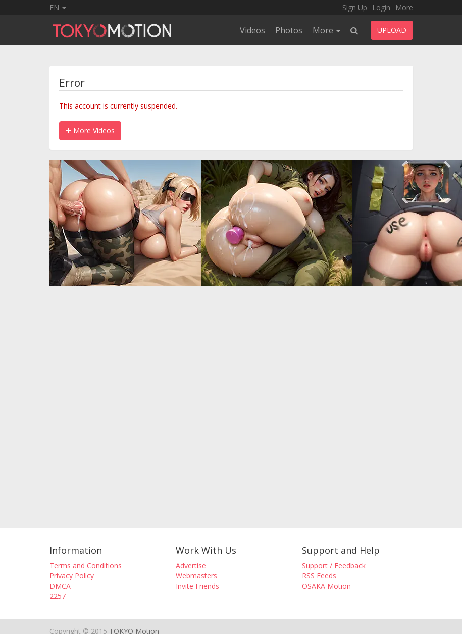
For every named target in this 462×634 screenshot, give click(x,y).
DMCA (60, 586)
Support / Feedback (334, 565)
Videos (252, 30)
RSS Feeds (319, 575)
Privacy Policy (71, 575)
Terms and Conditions (85, 565)
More (404, 7)
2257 (57, 596)
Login (381, 7)
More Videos (90, 130)
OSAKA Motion (326, 586)
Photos (288, 30)
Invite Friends (197, 586)
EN (57, 7)
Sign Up (354, 7)
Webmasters (196, 575)
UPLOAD (391, 30)
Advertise (191, 565)
